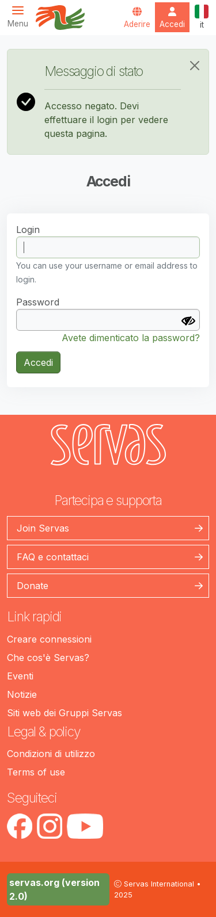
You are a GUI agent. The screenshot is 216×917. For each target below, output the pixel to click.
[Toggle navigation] (21, 16)
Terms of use (36, 772)
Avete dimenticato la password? (131, 337)
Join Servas (43, 528)
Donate (32, 585)
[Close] (195, 65)
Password (37, 302)
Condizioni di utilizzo (51, 753)
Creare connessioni (49, 639)
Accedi (38, 362)
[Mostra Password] (188, 321)
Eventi (20, 676)
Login (28, 229)
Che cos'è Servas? (48, 657)
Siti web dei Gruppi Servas (64, 713)
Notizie (22, 694)
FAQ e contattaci (53, 557)
